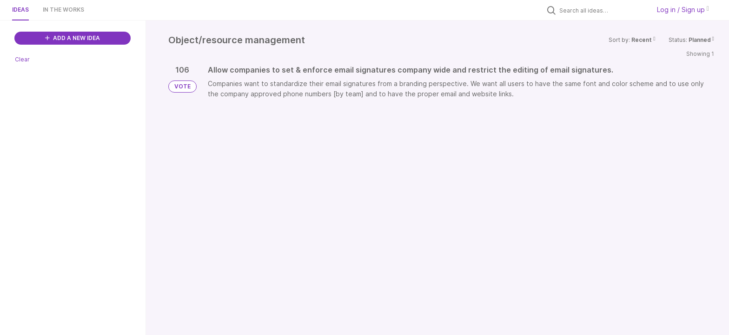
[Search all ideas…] (602, 10)
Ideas (20, 9)
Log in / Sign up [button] (683, 9)
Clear (22, 59)
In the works (63, 9)
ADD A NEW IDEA (72, 37)
